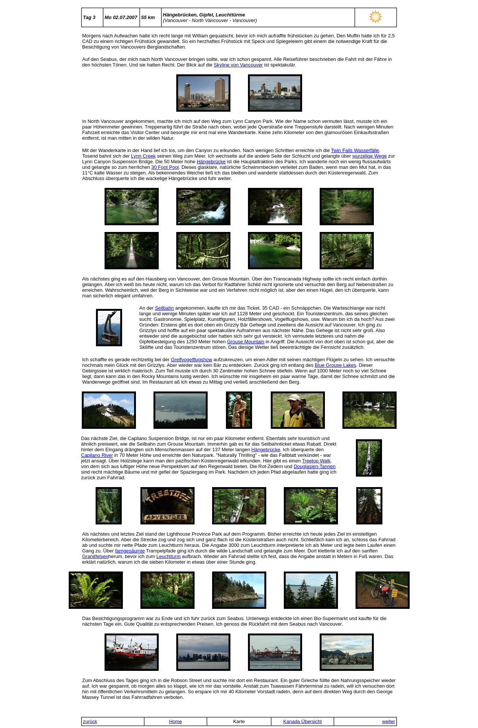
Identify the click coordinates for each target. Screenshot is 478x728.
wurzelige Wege (369, 156)
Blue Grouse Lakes (335, 365)
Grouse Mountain (245, 341)
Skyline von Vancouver (238, 65)
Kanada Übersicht (302, 721)
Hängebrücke (211, 161)
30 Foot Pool (165, 167)
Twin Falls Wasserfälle (355, 150)
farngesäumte (130, 551)
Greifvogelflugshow (191, 359)
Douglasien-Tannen (314, 466)
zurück (90, 721)
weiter (388, 721)
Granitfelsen (95, 556)
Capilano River (97, 455)
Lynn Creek (143, 156)
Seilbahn (164, 308)
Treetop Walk (316, 461)
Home (175, 721)
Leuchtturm (168, 556)
